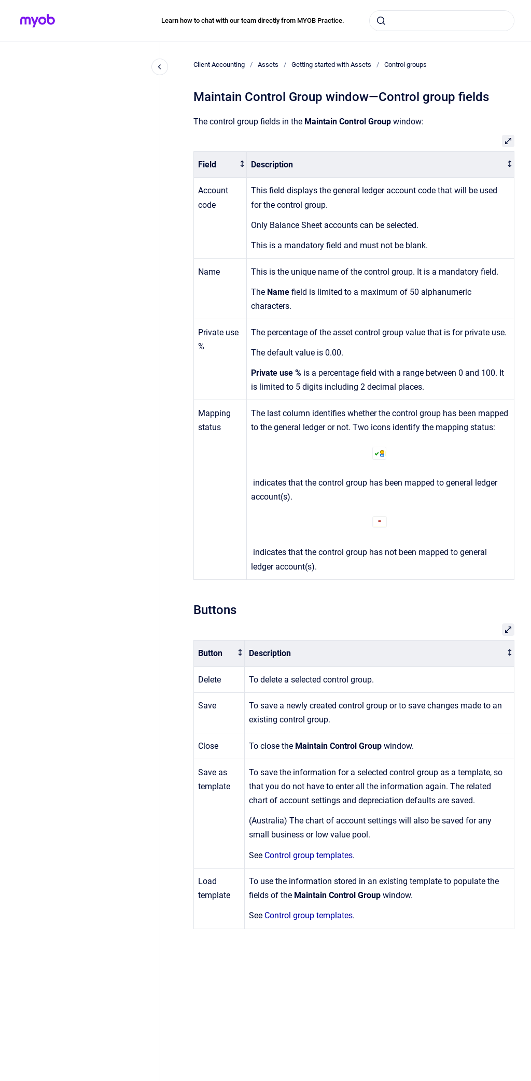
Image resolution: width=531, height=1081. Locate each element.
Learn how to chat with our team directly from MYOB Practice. (252, 20)
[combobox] (442, 21)
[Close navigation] (159, 67)
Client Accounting (219, 64)
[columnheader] (220, 164)
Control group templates (308, 855)
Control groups (405, 64)
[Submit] (381, 20)
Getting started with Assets (331, 64)
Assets (268, 64)
